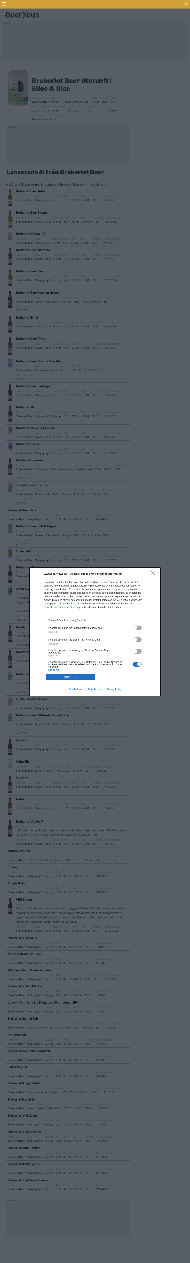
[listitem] (95, 620)
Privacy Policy (114, 689)
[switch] (137, 628)
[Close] (154, 574)
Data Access (94, 689)
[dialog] (95, 631)
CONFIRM (70, 677)
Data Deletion (75, 689)
